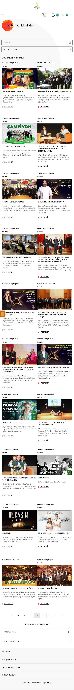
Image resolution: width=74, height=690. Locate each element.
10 (62, 615)
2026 (37, 686)
